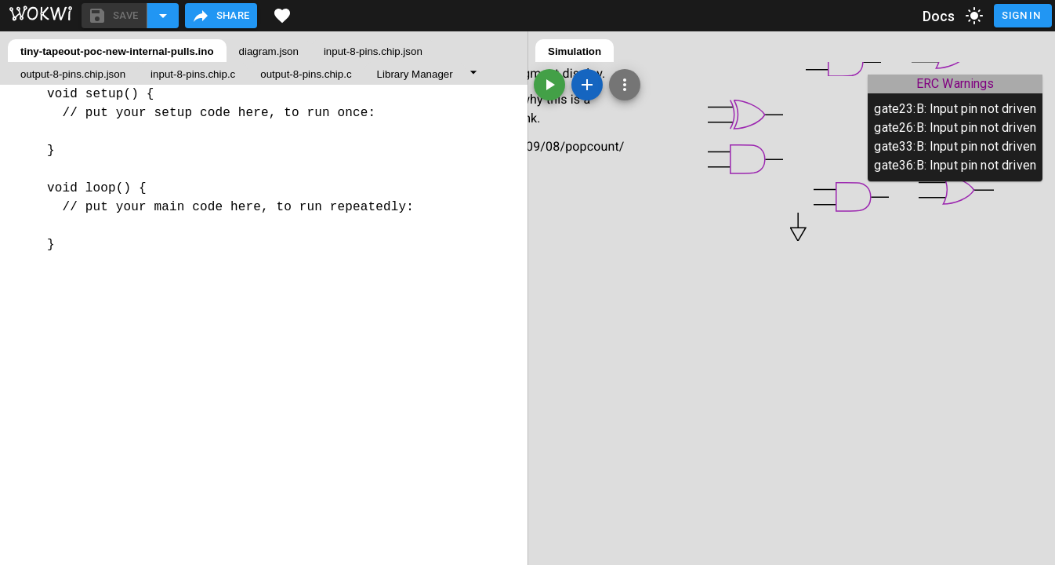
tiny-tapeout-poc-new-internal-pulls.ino (117, 51)
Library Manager (415, 74)
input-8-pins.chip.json (373, 51)
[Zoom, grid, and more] (624, 84)
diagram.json (269, 51)
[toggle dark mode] (974, 15)
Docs (939, 16)
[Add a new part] (587, 84)
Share (220, 15)
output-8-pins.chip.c (305, 74)
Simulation (574, 51)
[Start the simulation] (549, 84)
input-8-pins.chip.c (192, 74)
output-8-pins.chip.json (72, 74)
